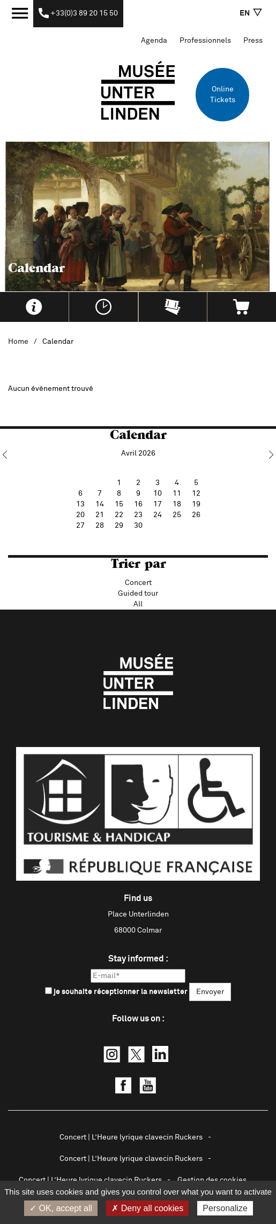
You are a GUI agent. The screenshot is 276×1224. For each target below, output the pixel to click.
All (138, 604)
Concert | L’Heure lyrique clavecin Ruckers (131, 1137)
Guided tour (138, 593)
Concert (138, 583)
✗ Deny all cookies (147, 1208)
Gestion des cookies (212, 1180)
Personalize (225, 1208)
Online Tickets (222, 95)
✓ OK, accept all (60, 1208)
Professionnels (205, 40)
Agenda (154, 40)
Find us (138, 898)
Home (18, 341)
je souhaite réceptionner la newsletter (116, 991)
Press (253, 40)
